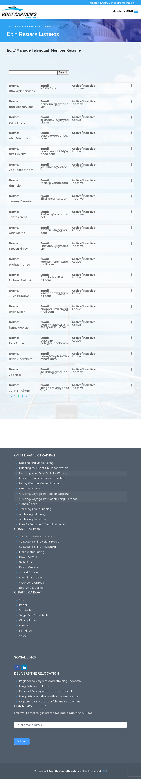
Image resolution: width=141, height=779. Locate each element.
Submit (21, 741)
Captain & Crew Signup (103, 2)
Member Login (126, 2)
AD (104, 771)
